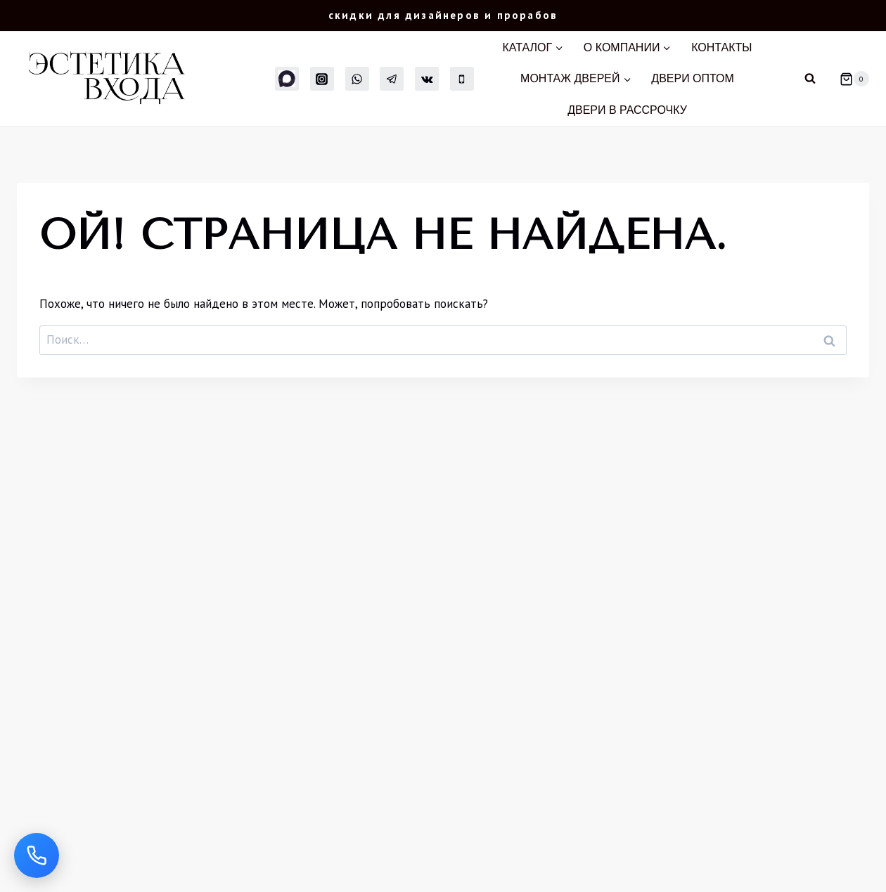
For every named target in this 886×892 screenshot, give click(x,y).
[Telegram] (392, 79)
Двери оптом (692, 78)
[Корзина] (848, 78)
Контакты (721, 47)
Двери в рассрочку (627, 110)
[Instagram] (322, 79)
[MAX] (287, 79)
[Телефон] (462, 79)
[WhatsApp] (357, 79)
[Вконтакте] (427, 79)
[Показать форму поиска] (810, 78)
